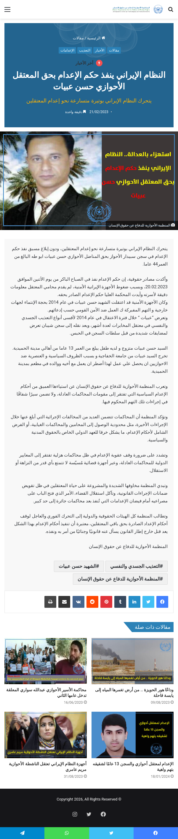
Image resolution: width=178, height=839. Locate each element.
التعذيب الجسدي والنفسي (135, 566)
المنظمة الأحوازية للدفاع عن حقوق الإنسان (119, 579)
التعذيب (84, 50)
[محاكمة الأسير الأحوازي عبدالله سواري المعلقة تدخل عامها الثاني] (45, 661)
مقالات (78, 38)
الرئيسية (96, 38)
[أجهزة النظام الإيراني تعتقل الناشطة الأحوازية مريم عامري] (45, 735)
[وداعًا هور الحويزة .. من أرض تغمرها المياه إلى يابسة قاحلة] (133, 661)
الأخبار (99, 50)
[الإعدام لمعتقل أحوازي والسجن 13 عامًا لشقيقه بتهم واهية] (133, 735)
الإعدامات (67, 50)
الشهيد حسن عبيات (77, 566)
